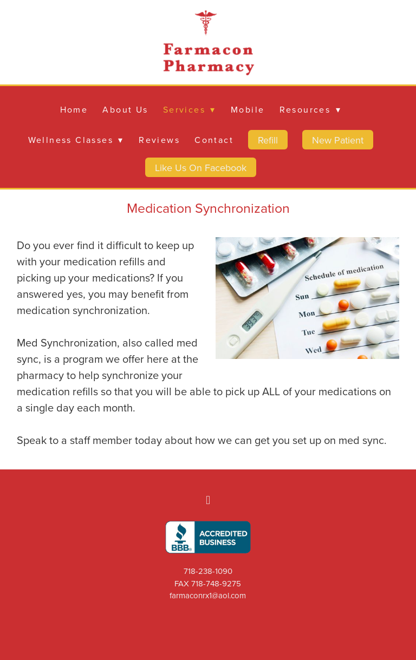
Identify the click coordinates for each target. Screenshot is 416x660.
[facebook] (208, 499)
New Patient (337, 140)
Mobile (247, 109)
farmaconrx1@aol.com (208, 595)
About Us (125, 109)
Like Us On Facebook (200, 167)
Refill (268, 140)
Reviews (159, 140)
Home (74, 109)
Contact (213, 140)
